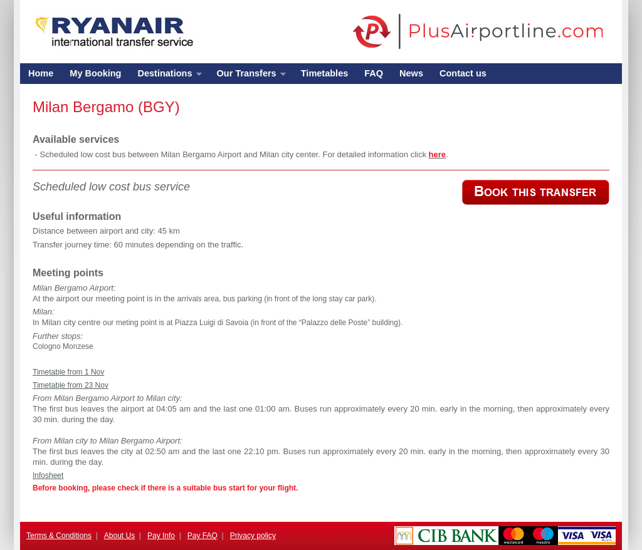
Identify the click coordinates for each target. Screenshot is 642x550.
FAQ (373, 73)
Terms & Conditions (59, 535)
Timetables (325, 73)
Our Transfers (247, 76)
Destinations (165, 76)
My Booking (95, 73)
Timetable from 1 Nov (68, 372)
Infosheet (48, 475)
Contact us (463, 73)
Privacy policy (253, 535)
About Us (119, 535)
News (411, 73)
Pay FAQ (202, 535)
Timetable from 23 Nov (70, 385)
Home (40, 73)
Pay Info (161, 535)
